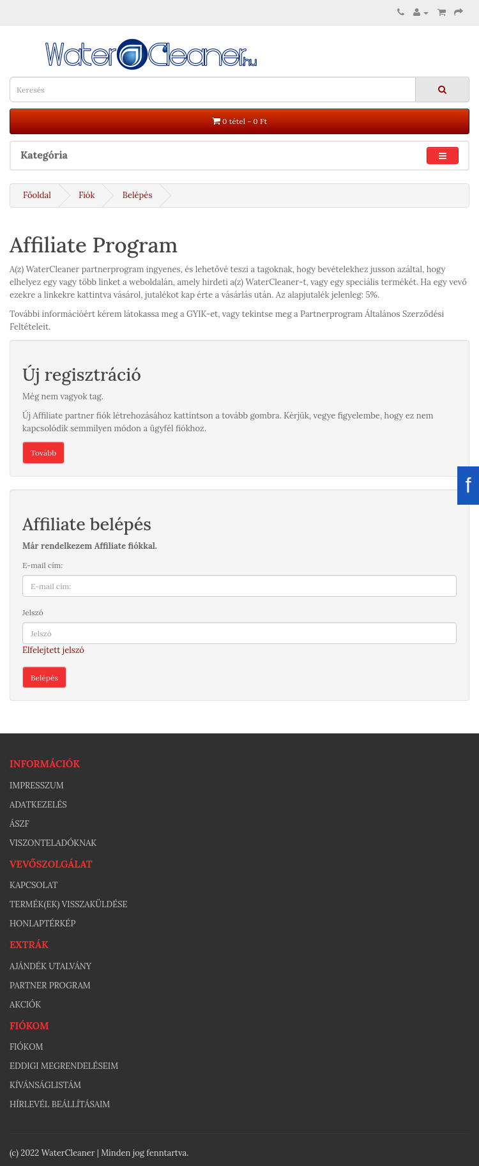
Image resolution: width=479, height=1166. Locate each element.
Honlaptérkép (42, 923)
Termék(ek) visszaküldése (69, 904)
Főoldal (37, 195)
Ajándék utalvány (50, 966)
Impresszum (37, 785)
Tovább (43, 452)
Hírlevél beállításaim (60, 1104)
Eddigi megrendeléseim (64, 1066)
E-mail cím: (42, 565)
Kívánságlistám (45, 1085)
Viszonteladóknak (53, 843)
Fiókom (26, 1046)
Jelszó (32, 612)
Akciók (25, 1004)
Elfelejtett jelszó (53, 650)
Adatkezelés (38, 804)
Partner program (50, 985)
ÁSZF (19, 823)
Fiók (87, 195)
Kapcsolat (33, 885)
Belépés (138, 195)
